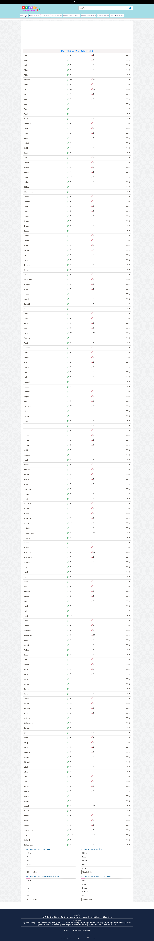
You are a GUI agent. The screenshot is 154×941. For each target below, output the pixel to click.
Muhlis (27, 538)
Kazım (26, 479)
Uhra (26, 772)
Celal (26, 206)
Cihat (26, 226)
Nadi (26, 577)
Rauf (26, 640)
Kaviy (26, 475)
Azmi (26, 138)
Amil (26, 99)
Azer (26, 133)
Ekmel (26, 255)
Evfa (26, 319)
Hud (26, 401)
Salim (26, 684)
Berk (26, 177)
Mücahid (28, 557)
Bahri (26, 143)
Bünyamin (28, 192)
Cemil (26, 216)
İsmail (27, 445)
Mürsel (27, 567)
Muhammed (29, 533)
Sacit (26, 660)
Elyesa (27, 265)
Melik (26, 514)
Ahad (26, 70)
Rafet (26, 626)
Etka (26, 314)
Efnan (26, 245)
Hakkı (26, 358)
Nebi (26, 587)
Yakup (26, 791)
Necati (27, 591)
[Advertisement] (77, 35)
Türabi (27, 762)
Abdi (26, 55)
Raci (26, 621)
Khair (26, 484)
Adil (26, 65)
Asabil (27, 119)
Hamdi (27, 382)
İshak (26, 435)
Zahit (26, 820)
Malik (26, 499)
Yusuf (26, 806)
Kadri (26, 465)
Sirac (26, 713)
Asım (26, 128)
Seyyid (27, 708)
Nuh (26, 611)
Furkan (27, 348)
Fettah (27, 338)
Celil (26, 211)
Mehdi (27, 509)
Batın (26, 158)
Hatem (27, 392)
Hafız (26, 353)
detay (128, 55)
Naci (26, 572)
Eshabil (27, 304)
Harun (26, 387)
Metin (26, 523)
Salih (26, 679)
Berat (26, 172)
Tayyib (27, 752)
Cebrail (27, 202)
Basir (26, 153)
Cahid (26, 197)
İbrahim (27, 406)
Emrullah (28, 280)
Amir (26, 104)
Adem (26, 60)
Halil (26, 362)
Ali (25, 90)
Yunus (26, 801)
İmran (26, 426)
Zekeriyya (28, 830)
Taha (26, 738)
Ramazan (28, 635)
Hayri (26, 397)
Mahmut (28, 494)
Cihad (26, 221)
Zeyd (26, 835)
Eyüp (26, 323)
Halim (26, 367)
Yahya (26, 786)
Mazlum (27, 504)
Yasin (26, 796)
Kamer (27, 470)
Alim (26, 94)
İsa (25, 431)
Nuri (26, 616)
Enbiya (27, 284)
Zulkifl (27, 840)
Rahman (27, 630)
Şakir (26, 733)
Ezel (26, 328)
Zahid (26, 811)
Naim (26, 582)
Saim (26, 674)
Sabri (26, 655)
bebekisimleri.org (89, 938)
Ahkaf (26, 75)
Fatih (26, 333)
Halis (26, 372)
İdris (26, 411)
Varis (26, 777)
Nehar (26, 601)
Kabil (26, 450)
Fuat (26, 343)
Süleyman (28, 723)
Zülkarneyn (29, 845)
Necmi (27, 596)
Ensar (26, 294)
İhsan (26, 416)
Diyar (26, 241)
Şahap (26, 728)
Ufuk (26, 767)
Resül (26, 645)
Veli (26, 782)
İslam (26, 440)
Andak (27, 109)
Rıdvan (27, 650)
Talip (26, 743)
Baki (26, 148)
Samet (27, 689)
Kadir (26, 460)
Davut (26, 236)
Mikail (27, 528)
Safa (26, 669)
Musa (26, 548)
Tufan (26, 757)
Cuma (26, 231)
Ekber (26, 250)
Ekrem (27, 260)
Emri (26, 275)
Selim (26, 704)
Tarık (26, 747)
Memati (27, 518)
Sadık (26, 665)
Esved (26, 309)
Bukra (26, 182)
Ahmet (27, 80)
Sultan (27, 718)
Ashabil (27, 124)
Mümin (27, 562)
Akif (26, 85)
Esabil (26, 299)
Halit (26, 377)
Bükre (26, 187)
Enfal (26, 289)
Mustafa (27, 552)
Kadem (27, 455)
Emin (26, 270)
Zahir (26, 816)
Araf (26, 114)
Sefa (26, 694)
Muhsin (27, 543)
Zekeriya (28, 825)
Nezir (26, 606)
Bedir (26, 163)
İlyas (26, 421)
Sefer (26, 699)
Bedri (26, 167)
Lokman (27, 489)
